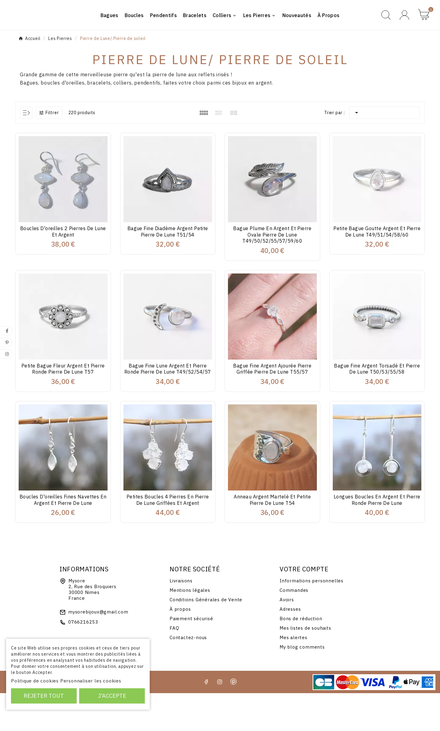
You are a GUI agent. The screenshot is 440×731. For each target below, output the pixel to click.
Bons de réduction (301, 656)
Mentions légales (190, 628)
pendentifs (147, 121)
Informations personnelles (311, 618)
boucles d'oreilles (62, 121)
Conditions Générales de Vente (206, 637)
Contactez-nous (188, 675)
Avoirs (287, 637)
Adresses (290, 647)
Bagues (29, 121)
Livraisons (181, 618)
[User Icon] (404, 34)
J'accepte (112, 695)
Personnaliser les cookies (90, 681)
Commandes (294, 628)
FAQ (174, 666)
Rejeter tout (44, 695)
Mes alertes (293, 675)
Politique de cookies (35, 681)
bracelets (99, 121)
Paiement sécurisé (191, 656)
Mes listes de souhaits (305, 666)
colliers (122, 121)
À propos (180, 647)
